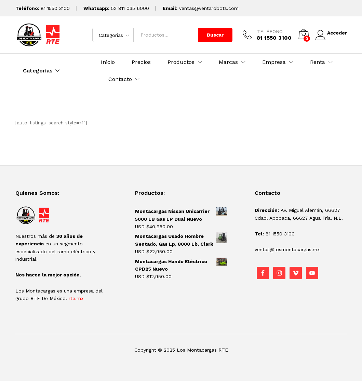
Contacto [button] (120, 79)
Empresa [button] (274, 62)
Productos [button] (181, 62)
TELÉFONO (267, 31)
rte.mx (76, 298)
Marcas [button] (228, 62)
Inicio (108, 62)
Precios (141, 62)
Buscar (212, 35)
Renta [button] (317, 62)
